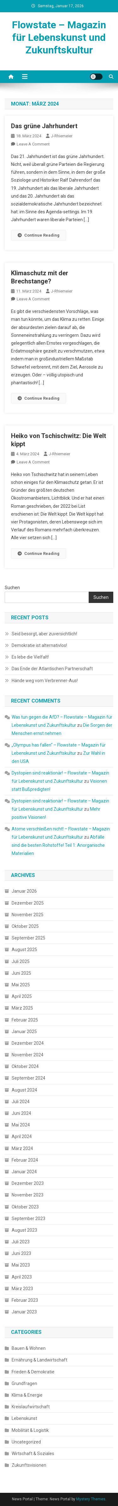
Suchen (12, 587)
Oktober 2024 (25, 1066)
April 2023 (22, 1276)
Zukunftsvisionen (29, 1465)
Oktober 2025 (25, 926)
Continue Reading (38, 235)
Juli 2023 (21, 1241)
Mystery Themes (90, 1499)
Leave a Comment (33, 144)
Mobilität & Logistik (30, 1430)
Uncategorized (26, 1441)
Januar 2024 (24, 1171)
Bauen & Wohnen (29, 1348)
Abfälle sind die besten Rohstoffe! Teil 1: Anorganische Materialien (58, 845)
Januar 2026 (24, 891)
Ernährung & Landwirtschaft (39, 1359)
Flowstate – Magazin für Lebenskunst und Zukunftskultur (59, 37)
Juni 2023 (21, 1253)
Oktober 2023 (25, 1206)
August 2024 (24, 1090)
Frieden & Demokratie (33, 1371)
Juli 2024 (21, 1101)
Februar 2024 (25, 1160)
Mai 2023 (21, 1265)
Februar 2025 (25, 1019)
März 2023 (22, 1288)
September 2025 (28, 937)
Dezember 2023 (28, 1183)
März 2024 (22, 1148)
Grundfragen (24, 1383)
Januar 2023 (24, 1311)
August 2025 (24, 949)
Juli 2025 (21, 961)
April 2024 (22, 1136)
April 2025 (22, 996)
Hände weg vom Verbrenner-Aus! (45, 680)
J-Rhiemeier (61, 136)
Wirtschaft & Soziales (33, 1453)
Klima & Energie (27, 1395)
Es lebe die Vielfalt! (30, 657)
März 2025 (22, 1007)
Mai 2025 (21, 984)
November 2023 (27, 1194)
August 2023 (24, 1230)
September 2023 (28, 1218)
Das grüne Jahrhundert (44, 126)
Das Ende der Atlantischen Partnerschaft (52, 668)
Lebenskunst (24, 1418)
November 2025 (27, 914)
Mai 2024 (21, 1124)
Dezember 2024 (28, 1043)
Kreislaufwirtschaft (31, 1406)
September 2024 (28, 1078)
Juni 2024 (21, 1113)
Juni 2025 (21, 973)
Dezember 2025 (28, 903)
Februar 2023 (25, 1300)
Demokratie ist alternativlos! (39, 645)
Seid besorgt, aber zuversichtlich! (44, 633)
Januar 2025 (24, 1031)
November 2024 (27, 1054)
